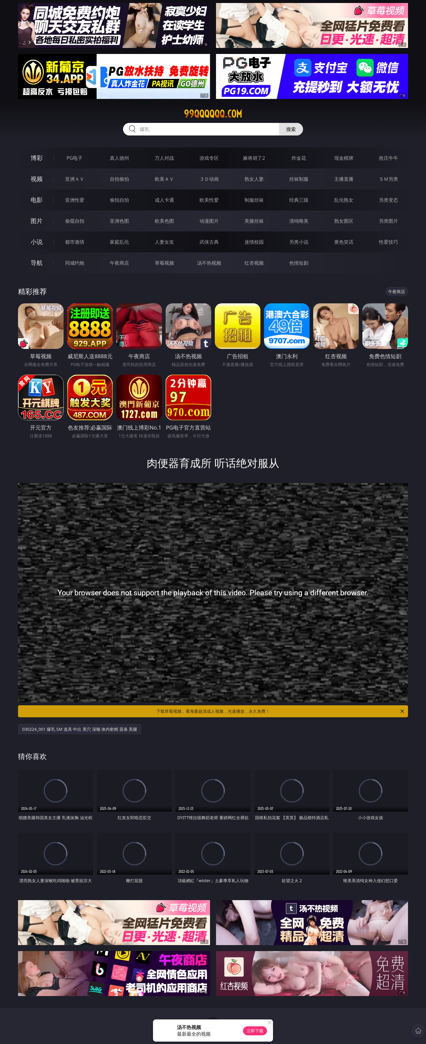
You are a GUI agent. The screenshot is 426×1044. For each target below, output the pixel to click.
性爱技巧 (388, 242)
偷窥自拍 (74, 221)
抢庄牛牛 (388, 158)
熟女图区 (343, 221)
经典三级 (298, 200)
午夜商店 (119, 263)
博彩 (37, 158)
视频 (37, 179)
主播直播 (343, 179)
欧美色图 (164, 221)
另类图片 (388, 221)
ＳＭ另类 (388, 179)
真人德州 (119, 158)
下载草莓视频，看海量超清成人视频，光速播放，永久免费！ (280, 711)
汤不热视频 (209, 263)
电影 (37, 200)
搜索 (291, 129)
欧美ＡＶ (164, 179)
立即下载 (255, 1031)
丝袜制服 (298, 179)
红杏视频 (254, 263)
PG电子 (74, 158)
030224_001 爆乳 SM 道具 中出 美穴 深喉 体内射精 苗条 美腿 (79, 729)
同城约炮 (74, 263)
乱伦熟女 (343, 200)
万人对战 (164, 158)
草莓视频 (164, 263)
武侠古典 (209, 242)
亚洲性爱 (74, 200)
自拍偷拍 (119, 179)
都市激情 (74, 242)
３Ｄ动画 (209, 179)
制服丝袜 (254, 200)
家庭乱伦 (119, 242)
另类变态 (388, 200)
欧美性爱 (209, 200)
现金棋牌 (343, 158)
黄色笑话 (343, 242)
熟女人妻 (254, 179)
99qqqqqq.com (213, 114)
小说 (37, 242)
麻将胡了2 (254, 158)
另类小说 (298, 242)
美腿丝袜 (254, 221)
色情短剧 (298, 263)
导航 (37, 263)
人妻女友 (164, 242)
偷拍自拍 (119, 200)
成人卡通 (164, 200)
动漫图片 (209, 221)
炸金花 (299, 158)
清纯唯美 (298, 221)
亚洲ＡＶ (74, 179)
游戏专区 (209, 158)
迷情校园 (254, 242)
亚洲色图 (119, 221)
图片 (37, 221)
